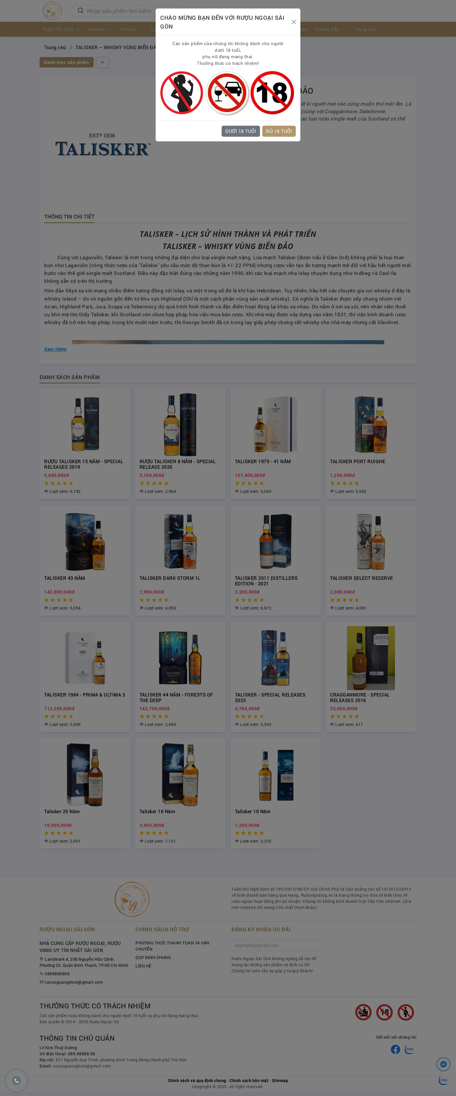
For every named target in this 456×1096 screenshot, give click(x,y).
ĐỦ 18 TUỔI (279, 131)
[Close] (293, 21)
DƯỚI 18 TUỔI (240, 131)
